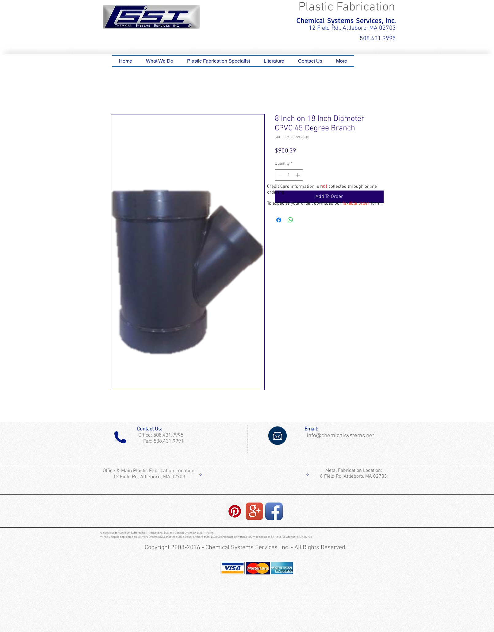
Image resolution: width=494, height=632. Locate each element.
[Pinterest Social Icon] (234, 511)
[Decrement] (279, 175)
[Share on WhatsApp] (290, 220)
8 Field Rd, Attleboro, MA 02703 (353, 476)
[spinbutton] (288, 175)
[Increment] (298, 175)
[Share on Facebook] (278, 220)
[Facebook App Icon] (274, 511)
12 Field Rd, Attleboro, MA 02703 (149, 477)
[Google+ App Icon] (254, 511)
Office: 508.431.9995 (159, 435)
